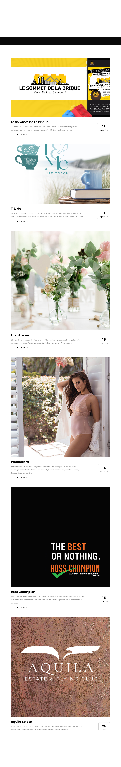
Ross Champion (23, 592)
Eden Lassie (20, 335)
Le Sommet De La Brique (30, 122)
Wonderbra (20, 462)
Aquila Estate (21, 722)
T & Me (16, 209)
